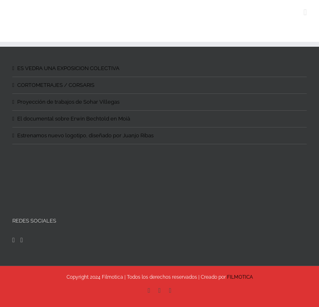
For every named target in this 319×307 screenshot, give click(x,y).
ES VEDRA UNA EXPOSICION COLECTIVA (68, 68)
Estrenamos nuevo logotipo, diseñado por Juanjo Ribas (85, 135)
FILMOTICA (240, 277)
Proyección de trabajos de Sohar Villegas (68, 102)
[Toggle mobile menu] (305, 12)
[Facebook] (13, 240)
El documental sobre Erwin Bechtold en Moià (73, 119)
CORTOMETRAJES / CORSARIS (55, 85)
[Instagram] (22, 240)
